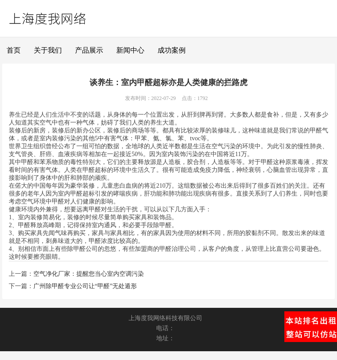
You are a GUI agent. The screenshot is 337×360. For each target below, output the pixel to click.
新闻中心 (130, 50)
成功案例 (172, 50)
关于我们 (48, 50)
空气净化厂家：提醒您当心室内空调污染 (88, 274)
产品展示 (89, 50)
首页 (14, 50)
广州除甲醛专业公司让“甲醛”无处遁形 (85, 286)
